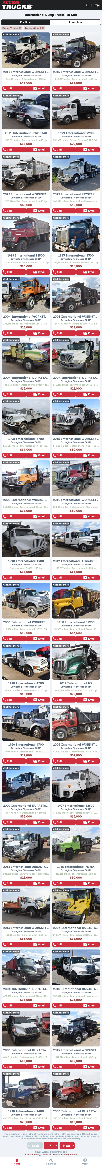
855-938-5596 (15, 88)
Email (41, 88)
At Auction (75, 22)
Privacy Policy (69, 1154)
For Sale (25, 22)
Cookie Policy (32, 1154)
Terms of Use (48, 1154)
